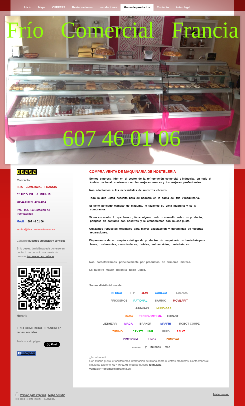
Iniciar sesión (221, 394)
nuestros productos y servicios (46, 240)
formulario (155, 364)
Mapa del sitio (56, 394)
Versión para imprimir (31, 394)
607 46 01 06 (36, 221)
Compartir (26, 353)
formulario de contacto (40, 256)
